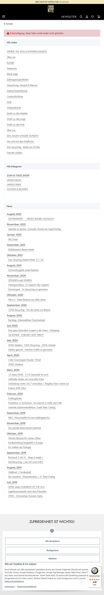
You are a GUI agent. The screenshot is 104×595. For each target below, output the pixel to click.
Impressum (9, 586)
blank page (12, 73)
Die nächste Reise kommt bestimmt (24, 427)
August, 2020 (14, 315)
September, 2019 (16, 452)
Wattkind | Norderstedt (19, 472)
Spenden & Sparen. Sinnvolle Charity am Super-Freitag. (34, 229)
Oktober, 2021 (14, 255)
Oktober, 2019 (15, 433)
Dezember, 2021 (16, 245)
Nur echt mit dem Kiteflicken (20, 141)
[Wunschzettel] (93, 17)
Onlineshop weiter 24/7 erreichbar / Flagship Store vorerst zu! (38, 383)
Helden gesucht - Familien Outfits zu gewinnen (30, 349)
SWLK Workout (15, 364)
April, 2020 (13, 355)
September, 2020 (17, 305)
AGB (9, 102)
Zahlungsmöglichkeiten (18, 79)
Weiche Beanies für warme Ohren (24, 438)
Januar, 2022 (14, 234)
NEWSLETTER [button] (68, 16)
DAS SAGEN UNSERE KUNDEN (22, 135)
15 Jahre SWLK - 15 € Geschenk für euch (28, 374)
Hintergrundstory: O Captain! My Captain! (28, 284)
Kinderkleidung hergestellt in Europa (25, 442)
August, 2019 (14, 467)
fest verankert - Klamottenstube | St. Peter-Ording (31, 476)
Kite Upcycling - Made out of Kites (23, 147)
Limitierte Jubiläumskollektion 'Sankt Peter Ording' (32, 407)
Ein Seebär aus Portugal (19, 447)
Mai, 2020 (12, 340)
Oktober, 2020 (15, 295)
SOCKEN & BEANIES (17, 189)
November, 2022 (16, 224)
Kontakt (10, 62)
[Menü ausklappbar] (3, 15)
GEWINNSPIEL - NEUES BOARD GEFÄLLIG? (31, 218)
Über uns (11, 57)
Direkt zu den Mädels (17, 113)
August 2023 (14, 214)
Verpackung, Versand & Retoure (22, 85)
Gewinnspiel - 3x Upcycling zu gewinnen (28, 289)
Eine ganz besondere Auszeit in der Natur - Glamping (33, 330)
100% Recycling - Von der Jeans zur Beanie (29, 309)
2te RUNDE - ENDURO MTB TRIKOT (26, 334)
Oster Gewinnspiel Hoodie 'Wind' (24, 359)
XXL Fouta (13, 239)
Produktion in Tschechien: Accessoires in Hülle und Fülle (35, 402)
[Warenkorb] (99, 17)
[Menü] (99, 567)
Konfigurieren (52, 550)
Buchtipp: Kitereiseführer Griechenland (26, 320)
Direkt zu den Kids (15, 124)
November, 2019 (16, 423)
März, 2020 (13, 370)
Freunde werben (14, 152)
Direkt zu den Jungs (16, 118)
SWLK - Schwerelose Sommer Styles (25, 495)
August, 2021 (14, 265)
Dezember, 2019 (16, 413)
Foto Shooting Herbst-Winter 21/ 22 (25, 259)
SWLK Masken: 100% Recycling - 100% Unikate (32, 345)
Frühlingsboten (15, 398)
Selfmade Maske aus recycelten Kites (26, 379)
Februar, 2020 (15, 393)
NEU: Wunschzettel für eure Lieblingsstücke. (29, 417)
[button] (81, 17)
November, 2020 (16, 275)
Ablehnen (52, 558)
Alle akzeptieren (52, 541)
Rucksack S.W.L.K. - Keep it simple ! (25, 457)
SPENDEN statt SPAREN (20, 280)
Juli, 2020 (12, 325)
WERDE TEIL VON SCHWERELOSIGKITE (27, 51)
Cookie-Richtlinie (15, 96)
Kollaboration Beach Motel (21, 249)
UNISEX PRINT (14, 184)
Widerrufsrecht (14, 107)
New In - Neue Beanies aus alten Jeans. (27, 299)
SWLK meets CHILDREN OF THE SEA (26, 486)
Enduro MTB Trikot (17, 388)
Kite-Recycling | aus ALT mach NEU (25, 461)
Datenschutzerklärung (14, 581)
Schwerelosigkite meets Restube (23, 270)
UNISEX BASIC (14, 180)
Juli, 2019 (12, 482)
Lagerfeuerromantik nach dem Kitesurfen (27, 491)
